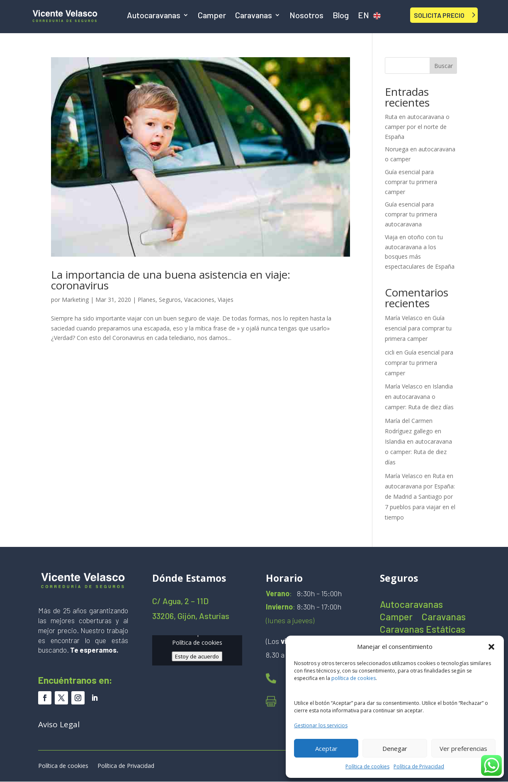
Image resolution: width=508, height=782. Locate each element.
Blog (341, 16)
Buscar (443, 66)
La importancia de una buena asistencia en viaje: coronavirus (170, 280)
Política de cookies (367, 766)
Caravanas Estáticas (422, 630)
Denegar (394, 748)
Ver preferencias (463, 748)
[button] (491, 647)
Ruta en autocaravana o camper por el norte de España (417, 127)
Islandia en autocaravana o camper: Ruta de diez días (419, 396)
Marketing (75, 300)
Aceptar (326, 748)
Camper (212, 16)
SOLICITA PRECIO (439, 15)
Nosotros (306, 16)
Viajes (225, 300)
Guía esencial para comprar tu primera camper (411, 182)
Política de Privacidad (419, 766)
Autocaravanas (153, 16)
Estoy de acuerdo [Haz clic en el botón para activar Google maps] (197, 656)
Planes (147, 300)
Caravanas (253, 16)
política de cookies (353, 678)
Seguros (170, 300)
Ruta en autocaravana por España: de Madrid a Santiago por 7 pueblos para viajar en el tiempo (420, 497)
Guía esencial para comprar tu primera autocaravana (411, 214)
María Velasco (404, 318)
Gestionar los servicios (321, 725)
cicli (389, 352)
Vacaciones (199, 300)
